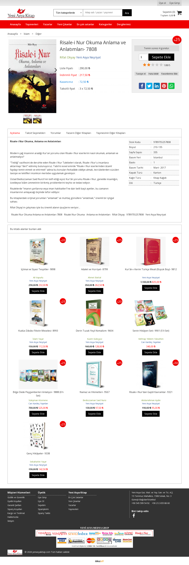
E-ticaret (89, 560)
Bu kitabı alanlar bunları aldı (25, 229)
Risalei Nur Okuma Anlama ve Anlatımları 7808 (36, 214)
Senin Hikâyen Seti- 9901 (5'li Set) (151, 330)
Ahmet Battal (94, 277)
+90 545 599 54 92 (140, 503)
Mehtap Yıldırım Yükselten (150, 338)
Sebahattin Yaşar (38, 461)
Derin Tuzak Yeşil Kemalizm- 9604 (94, 330)
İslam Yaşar (38, 338)
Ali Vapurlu (38, 277)
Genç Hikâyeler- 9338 (38, 453)
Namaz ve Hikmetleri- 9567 (94, 392)
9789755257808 (135, 214)
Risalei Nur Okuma (74, 214)
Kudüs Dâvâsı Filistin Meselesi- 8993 (38, 330)
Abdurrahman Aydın (151, 400)
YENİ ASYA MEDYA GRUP (94, 528)
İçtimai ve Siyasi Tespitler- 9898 (38, 269)
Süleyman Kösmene (38, 400)
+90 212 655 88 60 (161, 503)
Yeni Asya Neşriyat (155, 214)
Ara (127, 13)
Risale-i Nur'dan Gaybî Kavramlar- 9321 (150, 392)
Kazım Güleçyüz (94, 338)
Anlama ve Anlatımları (98, 214)
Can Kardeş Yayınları (151, 342)
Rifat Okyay (118, 214)
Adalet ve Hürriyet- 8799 (94, 269)
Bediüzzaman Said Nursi (94, 400)
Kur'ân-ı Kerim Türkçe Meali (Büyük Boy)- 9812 (151, 269)
